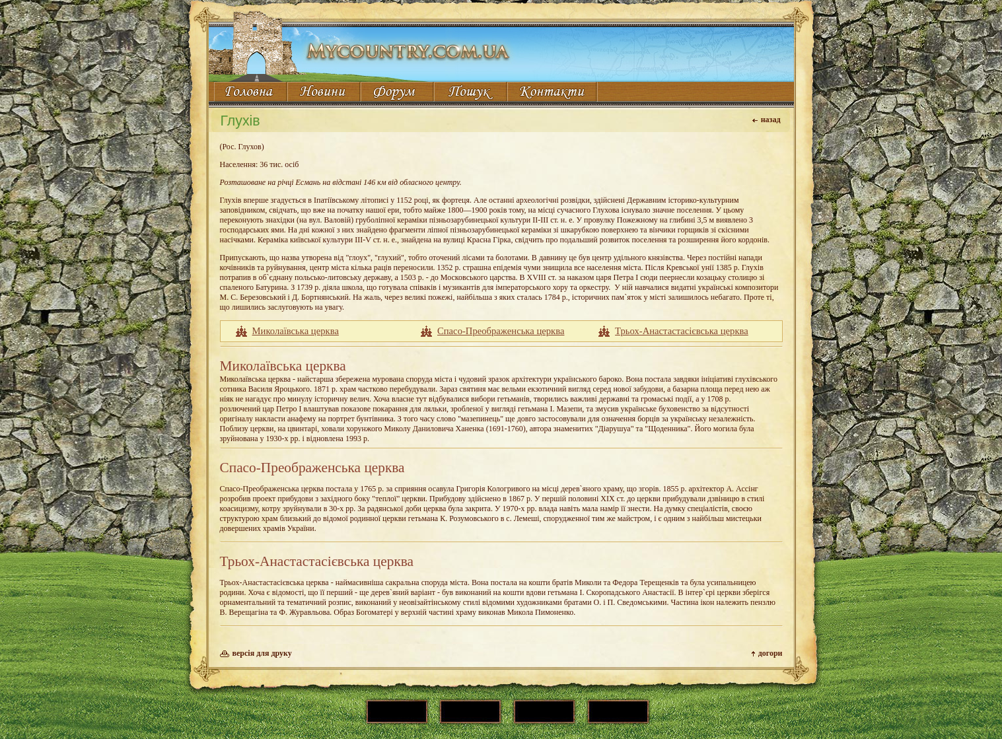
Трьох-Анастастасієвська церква (681, 331)
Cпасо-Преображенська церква (500, 331)
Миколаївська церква (295, 331)
